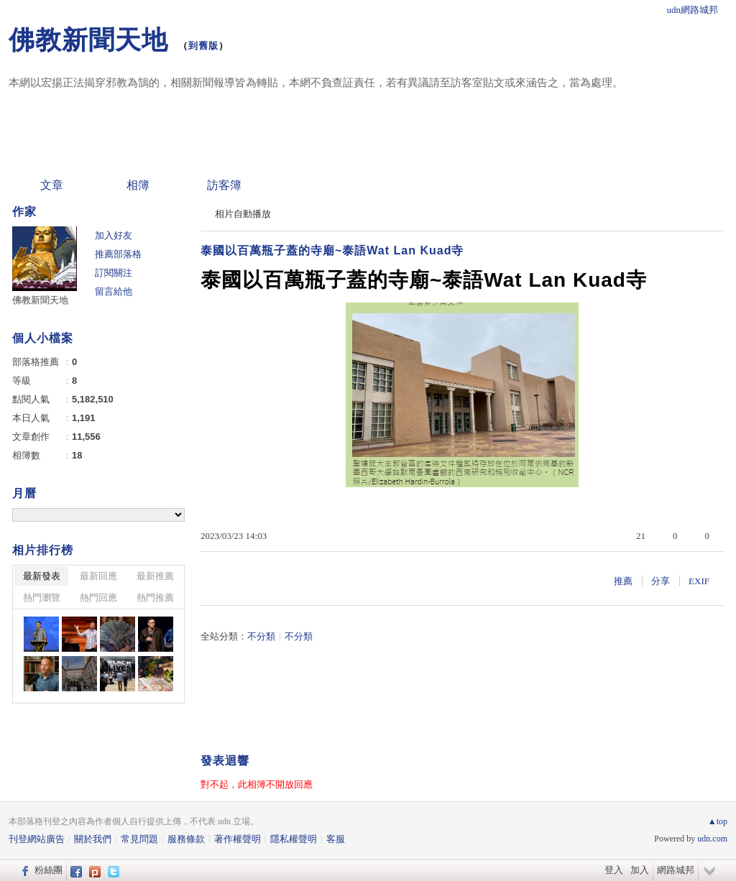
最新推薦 (155, 576)
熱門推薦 (155, 597)
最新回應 (98, 576)
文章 (51, 185)
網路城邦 (675, 869)
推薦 (623, 581)
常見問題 (139, 839)
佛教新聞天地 (88, 40)
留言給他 (113, 291)
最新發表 (41, 576)
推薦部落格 (118, 254)
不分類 (261, 636)
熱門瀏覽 (41, 597)
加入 (639, 869)
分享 (660, 581)
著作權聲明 (237, 839)
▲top (717, 821)
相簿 (138, 185)
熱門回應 (98, 597)
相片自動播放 (243, 213)
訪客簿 (224, 185)
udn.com (712, 839)
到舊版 (203, 45)
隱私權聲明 (293, 839)
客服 (335, 839)
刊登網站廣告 (37, 839)
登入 (613, 869)
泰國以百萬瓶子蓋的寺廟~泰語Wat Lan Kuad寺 (332, 250)
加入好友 (113, 235)
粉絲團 (48, 869)
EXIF (699, 581)
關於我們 (92, 839)
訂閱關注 (113, 272)
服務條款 (186, 839)
